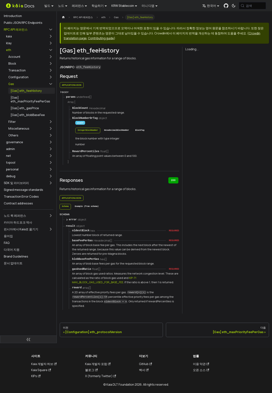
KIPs (35, 376)
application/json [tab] (71, 85)
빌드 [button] (47, 6)
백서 (143, 370)
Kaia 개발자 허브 (44, 364)
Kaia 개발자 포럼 (97, 364)
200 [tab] (173, 180)
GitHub (145, 364)
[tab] (87, 130)
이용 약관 (201, 364)
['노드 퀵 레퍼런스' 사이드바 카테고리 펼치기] (51, 216)
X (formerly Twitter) (100, 376)
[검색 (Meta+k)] (252, 5)
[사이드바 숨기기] (28, 339)
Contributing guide (101, 38)
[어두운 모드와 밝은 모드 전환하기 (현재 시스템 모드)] (234, 6)
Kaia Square (41, 370)
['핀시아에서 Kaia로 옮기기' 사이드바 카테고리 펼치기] (51, 229)
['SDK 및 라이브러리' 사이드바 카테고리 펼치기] (51, 183)
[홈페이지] (63, 17)
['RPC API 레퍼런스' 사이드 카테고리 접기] (51, 29)
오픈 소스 (201, 370)
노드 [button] (61, 6)
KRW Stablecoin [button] (122, 6)
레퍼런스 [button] (78, 6)
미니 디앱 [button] (148, 6)
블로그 (91, 370)
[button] (29, 36)
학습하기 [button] (98, 6)
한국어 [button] (209, 6)
